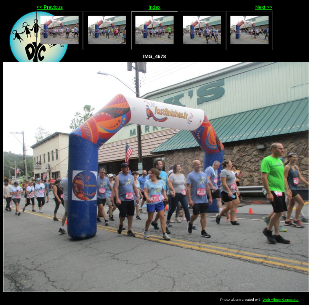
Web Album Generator (280, 299)
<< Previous (50, 7)
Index (154, 7)
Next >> (263, 7)
